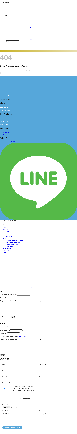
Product (5, 238)
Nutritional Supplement (6, 121)
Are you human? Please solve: (21, 301)
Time (40, 411)
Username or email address (8, 294)
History (8, 231)
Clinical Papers (10, 233)
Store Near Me (7, 248)
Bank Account (6, 383)
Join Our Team (10, 237)
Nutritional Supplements (13, 242)
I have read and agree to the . (14, 336)
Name (4, 364)
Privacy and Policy (5, 110)
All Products (9, 246)
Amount (41, 376)
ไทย (18, 27)
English (16, 16)
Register (3, 355)
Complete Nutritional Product (7, 118)
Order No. (5, 376)
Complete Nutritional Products (14, 240)
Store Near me (4, 107)
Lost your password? (5, 320)
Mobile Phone (43, 364)
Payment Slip (6, 404)
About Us (5, 229)
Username (3, 327)
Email (3, 370)
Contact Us (6, 250)
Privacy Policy (22, 336)
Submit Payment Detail (12, 427)
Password (3, 298)
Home (4, 227)
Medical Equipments (12, 244)
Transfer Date (6, 411)
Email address (4, 330)
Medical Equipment (5, 124)
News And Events (11, 235)
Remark (4, 417)
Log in (12, 317)
